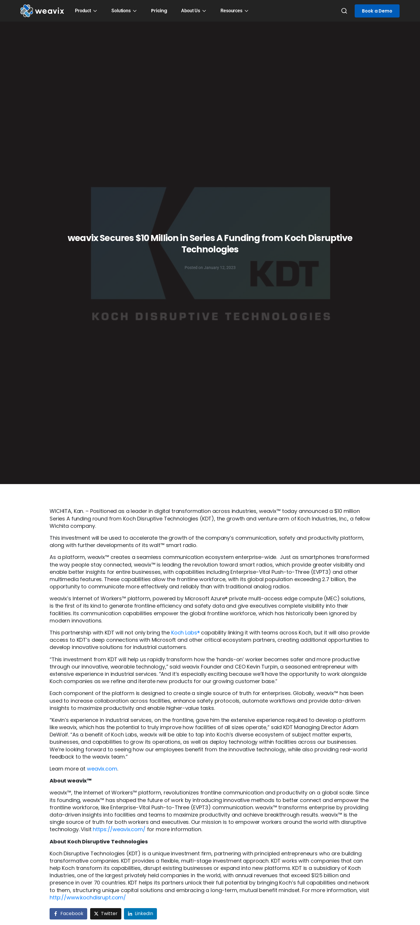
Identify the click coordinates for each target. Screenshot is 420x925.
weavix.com (102, 768)
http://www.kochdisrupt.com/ (88, 897)
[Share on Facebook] (68, 913)
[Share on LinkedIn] (140, 913)
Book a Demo (377, 11)
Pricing (159, 10)
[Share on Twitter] (105, 913)
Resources (231, 10)
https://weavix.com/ (119, 829)
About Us (190, 10)
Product (83, 10)
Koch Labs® (185, 632)
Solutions (121, 10)
